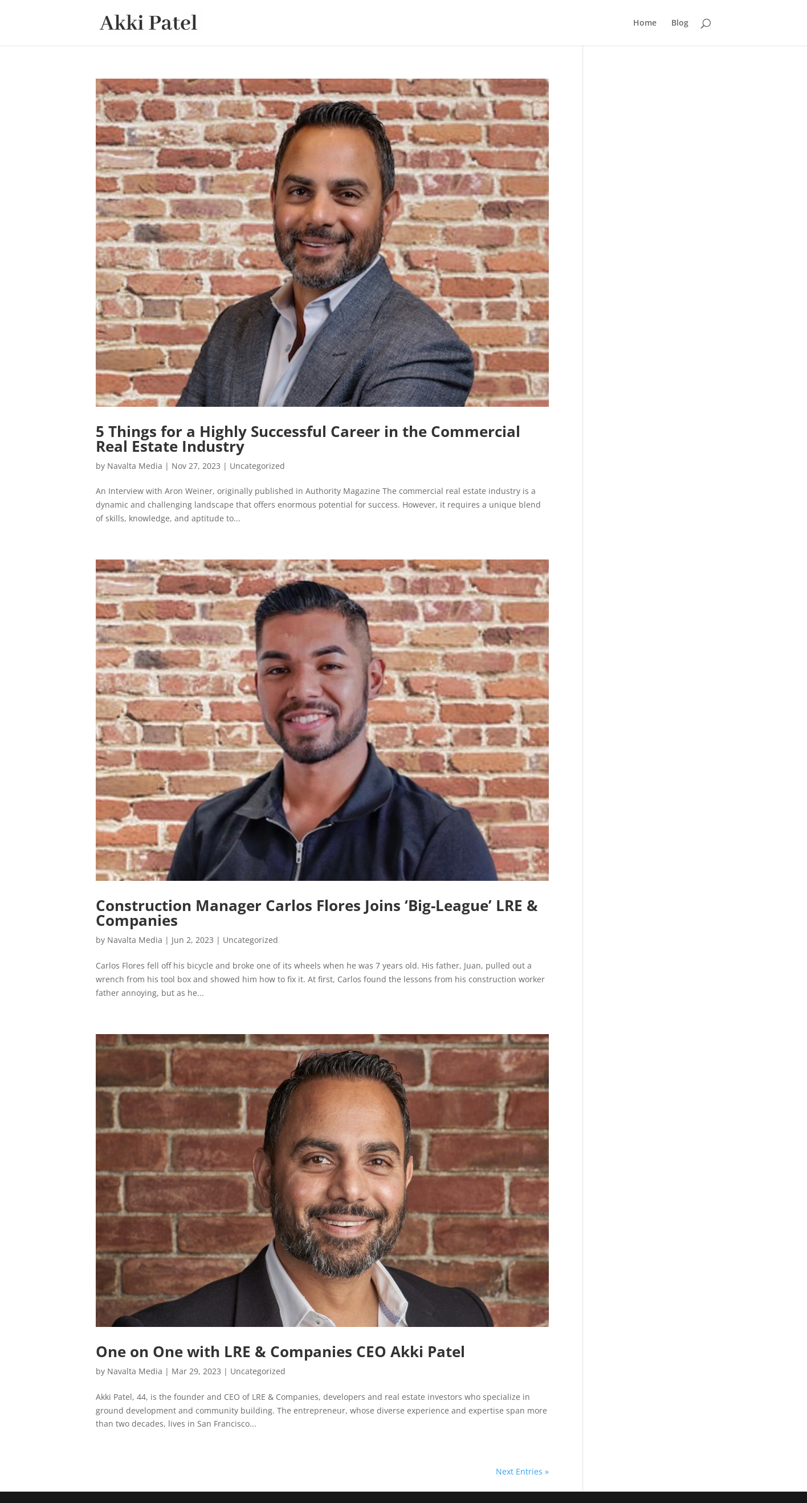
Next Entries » (522, 1471)
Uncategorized (257, 465)
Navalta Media (134, 465)
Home (645, 23)
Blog (679, 23)
